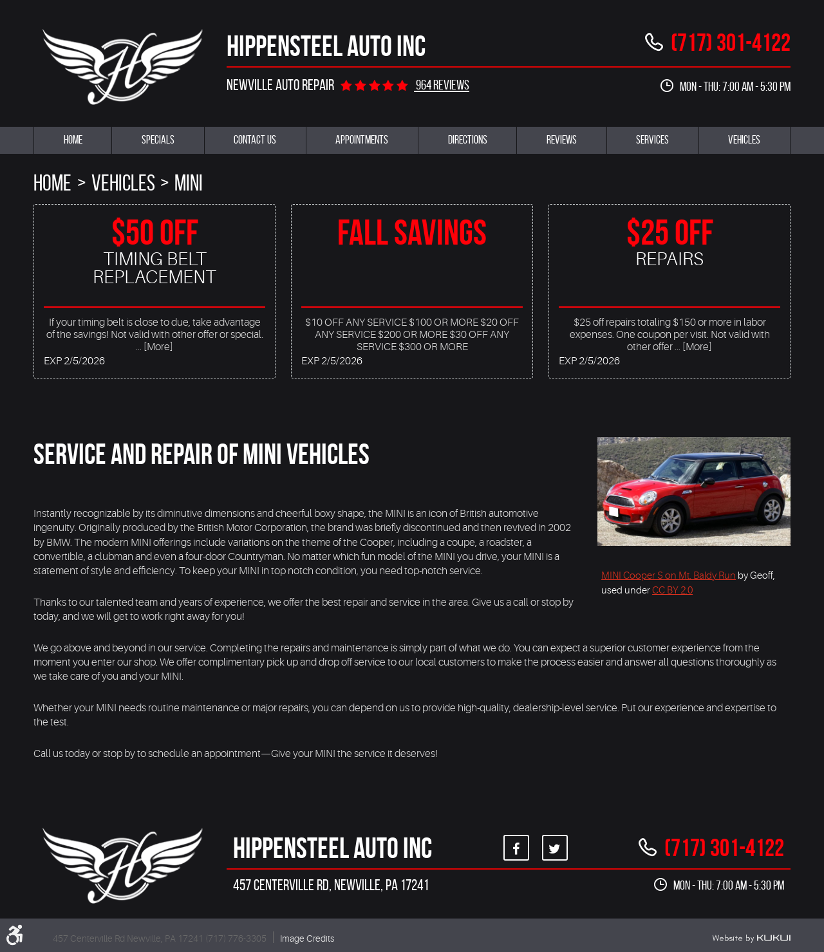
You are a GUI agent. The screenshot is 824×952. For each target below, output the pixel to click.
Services (652, 139)
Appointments (361, 139)
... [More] (154, 347)
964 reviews (441, 84)
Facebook (516, 848)
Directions (467, 139)
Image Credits (307, 938)
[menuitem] (72, 140)
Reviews (562, 139)
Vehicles (744, 139)
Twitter (555, 848)
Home (73, 139)
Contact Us (255, 139)
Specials (158, 139)
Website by (751, 938)
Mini (188, 183)
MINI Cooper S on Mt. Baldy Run (668, 575)
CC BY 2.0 (672, 590)
